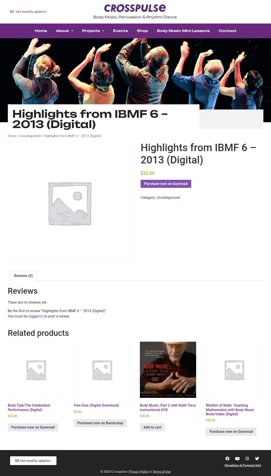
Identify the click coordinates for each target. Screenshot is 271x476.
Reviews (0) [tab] (23, 276)
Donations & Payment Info (243, 465)
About (64, 30)
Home (41, 31)
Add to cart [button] (152, 427)
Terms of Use (162, 471)
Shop (142, 31)
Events (120, 31)
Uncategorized (30, 136)
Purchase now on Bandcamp (100, 423)
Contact (227, 31)
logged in (35, 316)
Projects (93, 30)
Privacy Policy (139, 471)
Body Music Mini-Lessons (183, 31)
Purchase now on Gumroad (165, 184)
